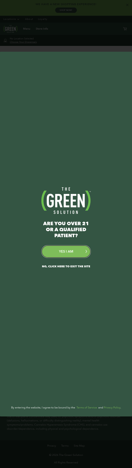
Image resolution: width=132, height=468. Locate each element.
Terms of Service (86, 459)
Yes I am (73, 251)
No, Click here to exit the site (66, 266)
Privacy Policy (112, 459)
